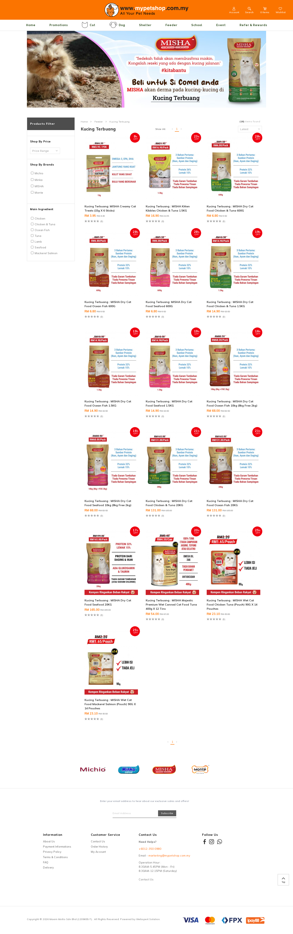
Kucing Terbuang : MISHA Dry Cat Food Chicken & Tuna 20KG (169, 503)
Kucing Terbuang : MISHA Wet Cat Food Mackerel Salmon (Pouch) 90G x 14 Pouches (110, 704)
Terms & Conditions (55, 857)
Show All (160, 129)
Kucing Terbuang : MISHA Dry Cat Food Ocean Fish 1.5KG (108, 403)
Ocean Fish (42, 230)
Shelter (145, 25)
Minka (39, 179)
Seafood (40, 247)
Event (221, 25)
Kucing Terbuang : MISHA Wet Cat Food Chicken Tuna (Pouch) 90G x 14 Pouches (232, 605)
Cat (88, 25)
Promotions (58, 25)
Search (249, 11)
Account (234, 11)
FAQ (45, 862)
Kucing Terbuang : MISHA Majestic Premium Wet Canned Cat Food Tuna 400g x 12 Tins (171, 605)
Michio (39, 173)
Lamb (38, 241)
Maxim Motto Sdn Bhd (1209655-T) (70, 919)
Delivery (48, 867)
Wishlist (281, 11)
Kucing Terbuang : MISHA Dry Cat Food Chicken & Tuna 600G (230, 208)
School (196, 25)
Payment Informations (57, 846)
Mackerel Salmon (46, 253)
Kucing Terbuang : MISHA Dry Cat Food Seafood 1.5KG (169, 403)
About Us (49, 841)
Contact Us (98, 841)
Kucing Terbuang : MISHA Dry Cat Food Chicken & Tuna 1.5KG (230, 304)
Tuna (38, 235)
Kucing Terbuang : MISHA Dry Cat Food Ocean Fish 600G (108, 304)
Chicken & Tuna (45, 224)
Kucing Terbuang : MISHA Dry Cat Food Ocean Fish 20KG (230, 503)
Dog (117, 25)
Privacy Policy (52, 851)
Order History (99, 846)
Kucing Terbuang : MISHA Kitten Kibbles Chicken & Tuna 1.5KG (168, 208)
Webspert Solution (148, 919)
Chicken (40, 218)
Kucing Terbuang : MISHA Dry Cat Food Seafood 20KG (108, 602)
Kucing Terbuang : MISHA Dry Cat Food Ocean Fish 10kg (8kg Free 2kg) (232, 403)
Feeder (171, 25)
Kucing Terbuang (119, 121)
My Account (98, 851)
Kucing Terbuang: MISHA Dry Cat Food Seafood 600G (169, 304)
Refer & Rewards (253, 25)
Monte (39, 192)
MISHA (39, 186)
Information (52, 835)
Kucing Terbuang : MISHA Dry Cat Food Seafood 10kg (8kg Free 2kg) (108, 503)
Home (30, 25)
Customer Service (105, 835)
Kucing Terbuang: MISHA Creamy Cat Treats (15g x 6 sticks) (110, 208)
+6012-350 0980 (150, 848)
